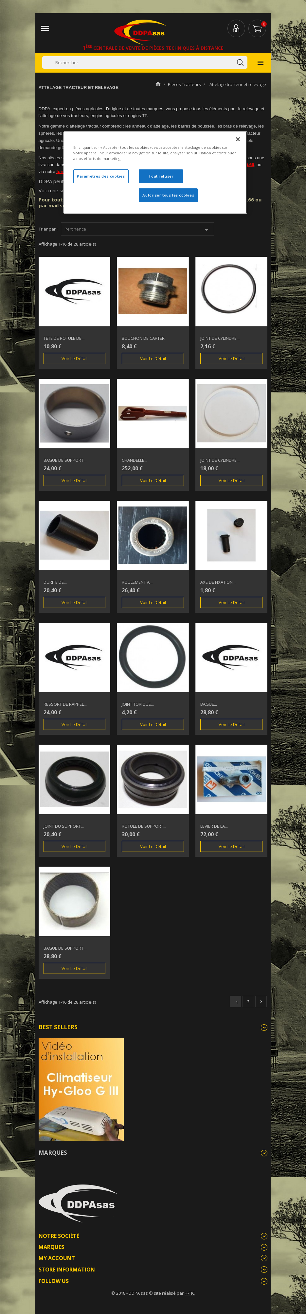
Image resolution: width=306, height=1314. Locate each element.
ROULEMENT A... (137, 582)
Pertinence (137, 230)
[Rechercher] (144, 62)
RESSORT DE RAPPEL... (65, 704)
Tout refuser (160, 176)
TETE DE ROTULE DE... (64, 338)
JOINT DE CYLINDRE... (220, 338)
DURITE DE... (55, 582)
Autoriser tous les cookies (168, 195)
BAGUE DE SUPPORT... (65, 460)
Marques (53, 1152)
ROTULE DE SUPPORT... (144, 826)
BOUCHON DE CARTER (143, 338)
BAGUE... (208, 704)
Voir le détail (74, 358)
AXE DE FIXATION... (218, 582)
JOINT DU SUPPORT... (64, 826)
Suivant (261, 1002)
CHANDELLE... (134, 460)
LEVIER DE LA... (214, 826)
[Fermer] (238, 139)
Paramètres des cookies (101, 176)
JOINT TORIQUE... (138, 704)
